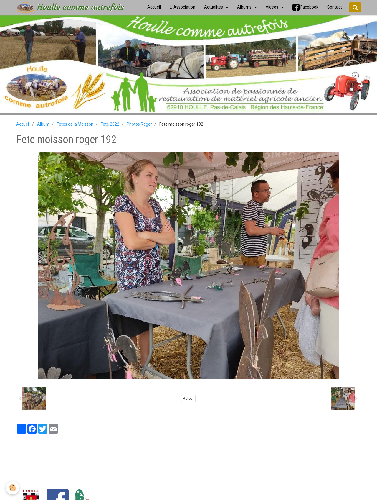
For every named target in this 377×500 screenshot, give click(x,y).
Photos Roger (139, 124)
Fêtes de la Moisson (75, 124)
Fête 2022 (110, 124)
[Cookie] (12, 487)
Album (43, 124)
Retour (188, 398)
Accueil (23, 124)
